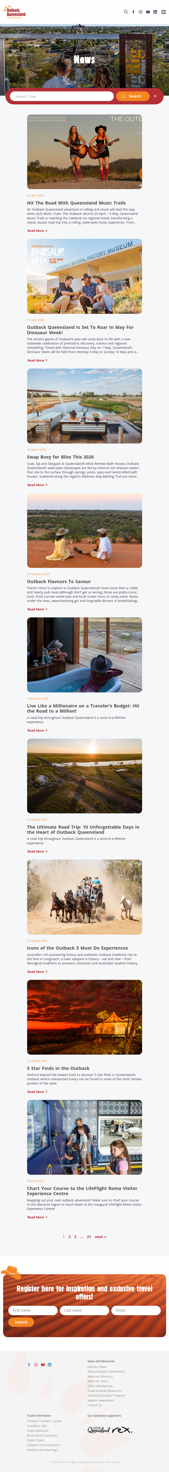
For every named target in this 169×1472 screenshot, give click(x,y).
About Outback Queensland (106, 1371)
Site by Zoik (112, 1462)
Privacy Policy (96, 1462)
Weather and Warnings (42, 1450)
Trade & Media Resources (105, 1391)
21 (89, 1236)
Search (131, 96)
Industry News (97, 1367)
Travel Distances (38, 1431)
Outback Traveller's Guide (44, 1421)
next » (100, 1236)
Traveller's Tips (37, 1426)
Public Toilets (36, 1440)
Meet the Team (98, 1381)
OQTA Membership (100, 1386)
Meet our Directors (100, 1376)
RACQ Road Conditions (42, 1436)
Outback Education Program (106, 1395)
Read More (36, 230)
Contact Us (95, 1405)
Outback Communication (43, 1445)
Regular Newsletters (101, 1400)
